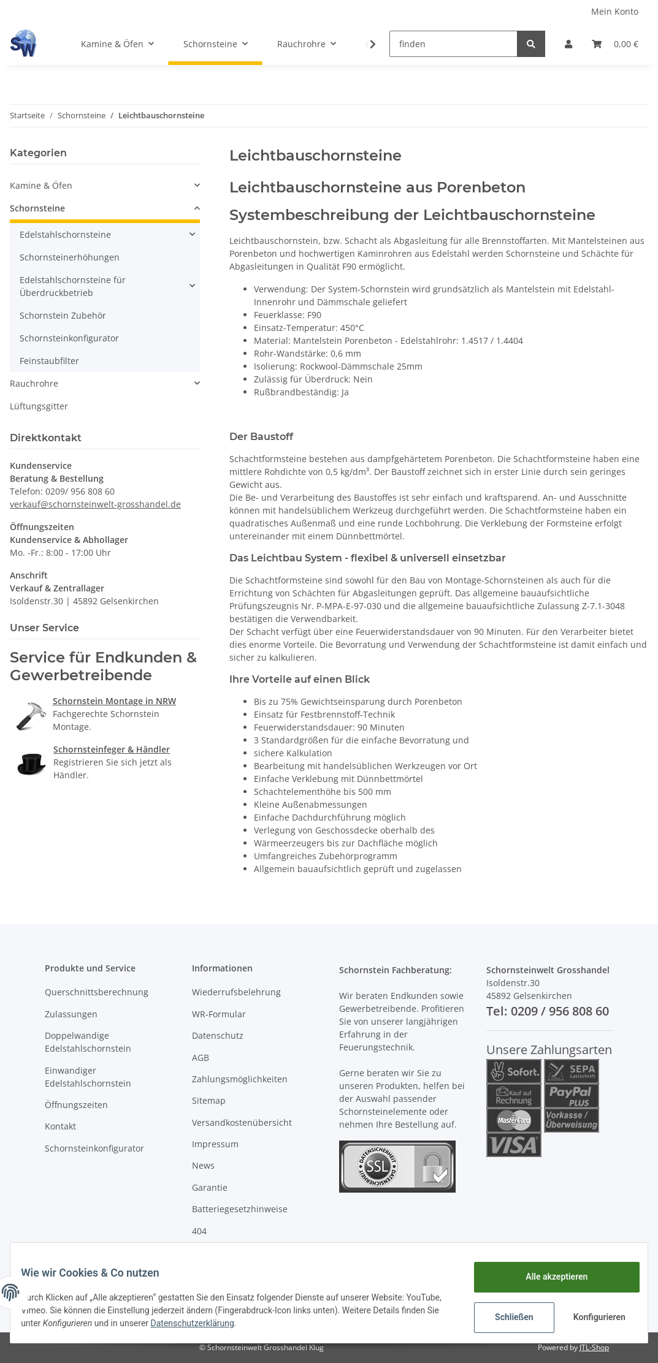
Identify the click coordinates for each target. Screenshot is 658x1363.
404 (199, 1231)
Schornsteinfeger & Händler (111, 749)
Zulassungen (71, 1014)
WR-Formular (219, 1014)
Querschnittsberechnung (96, 992)
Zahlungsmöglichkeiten (240, 1079)
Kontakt (60, 1126)
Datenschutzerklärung (269, 1323)
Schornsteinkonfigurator (69, 338)
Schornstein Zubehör (63, 315)
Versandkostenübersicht (242, 1122)
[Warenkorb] (615, 44)
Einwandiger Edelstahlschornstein (88, 1077)
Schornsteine (37, 208)
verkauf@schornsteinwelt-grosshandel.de (95, 504)
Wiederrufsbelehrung (236, 992)
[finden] (453, 44)
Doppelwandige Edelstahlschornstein (88, 1042)
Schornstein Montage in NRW (114, 701)
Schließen (505, 1317)
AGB (200, 1057)
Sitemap (209, 1100)
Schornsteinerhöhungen (70, 257)
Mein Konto (614, 11)
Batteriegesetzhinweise (240, 1209)
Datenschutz (217, 1035)
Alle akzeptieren (547, 1276)
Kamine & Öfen (41, 185)
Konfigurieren (591, 1317)
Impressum (215, 1144)
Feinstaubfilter (49, 360)
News (203, 1165)
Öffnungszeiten (76, 1105)
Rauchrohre (34, 383)
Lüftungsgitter (39, 406)
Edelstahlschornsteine (65, 234)
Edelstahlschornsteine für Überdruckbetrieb (73, 286)
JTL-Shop (594, 1347)
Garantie (210, 1187)
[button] (568, 44)
